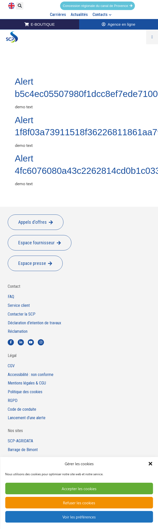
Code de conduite (22, 409)
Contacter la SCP (21, 314)
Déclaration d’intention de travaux (34, 323)
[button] (150, 463)
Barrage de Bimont (23, 449)
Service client (19, 305)
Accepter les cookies (79, 488)
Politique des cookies (25, 392)
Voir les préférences (79, 516)
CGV (11, 366)
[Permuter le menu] (152, 37)
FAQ (11, 296)
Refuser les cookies (79, 502)
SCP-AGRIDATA (20, 441)
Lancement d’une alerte (26, 418)
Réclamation (17, 331)
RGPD (12, 400)
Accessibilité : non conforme (30, 374)
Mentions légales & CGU (27, 383)
